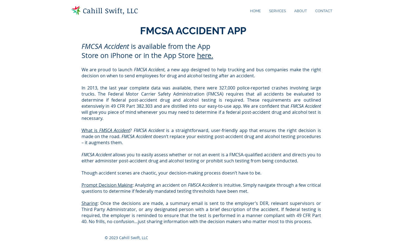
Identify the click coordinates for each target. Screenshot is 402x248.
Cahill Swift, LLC (110, 10)
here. (205, 55)
